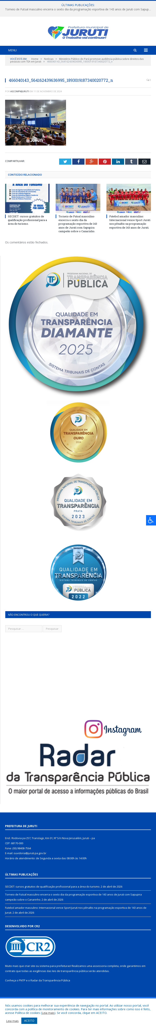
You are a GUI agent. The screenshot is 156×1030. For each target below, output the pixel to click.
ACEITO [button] (29, 1020)
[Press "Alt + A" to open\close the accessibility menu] (151, 520)
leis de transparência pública (70, 986)
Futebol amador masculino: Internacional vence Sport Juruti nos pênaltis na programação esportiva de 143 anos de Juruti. (129, 237)
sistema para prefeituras (55, 981)
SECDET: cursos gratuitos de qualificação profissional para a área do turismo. (27, 235)
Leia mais (48, 1013)
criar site (30, 981)
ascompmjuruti (19, 106)
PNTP (22, 995)
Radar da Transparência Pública (50, 995)
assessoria (100, 981)
